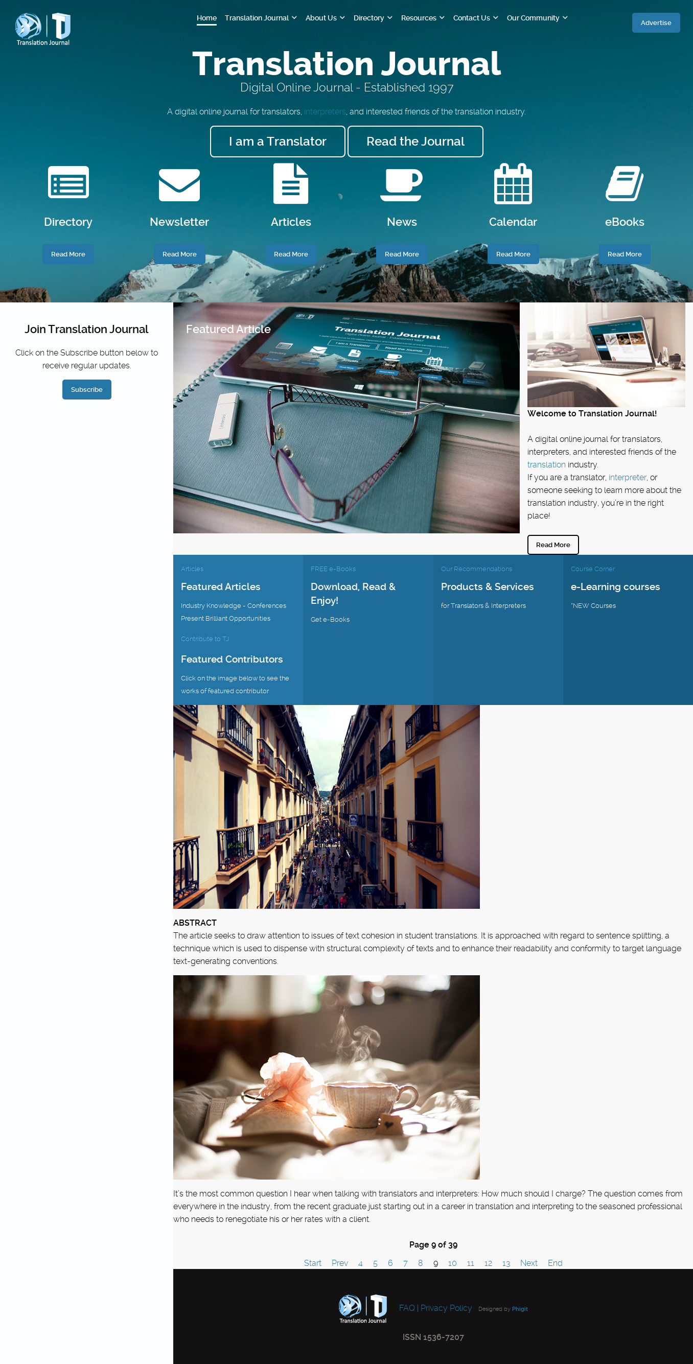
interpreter (627, 477)
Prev (340, 1263)
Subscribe (87, 389)
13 (506, 1263)
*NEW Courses (593, 605)
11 (470, 1263)
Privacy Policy (446, 1308)
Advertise (656, 23)
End (555, 1263)
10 (452, 1263)
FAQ (406, 1308)
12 (488, 1263)
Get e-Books (330, 619)
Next (529, 1263)
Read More (553, 545)
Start (312, 1263)
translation (546, 464)
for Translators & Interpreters (483, 605)
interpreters (325, 111)
